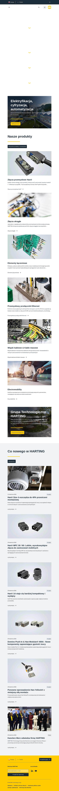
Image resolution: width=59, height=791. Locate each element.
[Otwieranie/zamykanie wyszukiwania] (38, 7)
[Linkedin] (32, 770)
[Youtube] (35, 770)
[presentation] (20, 2)
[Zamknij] (49, 2)
